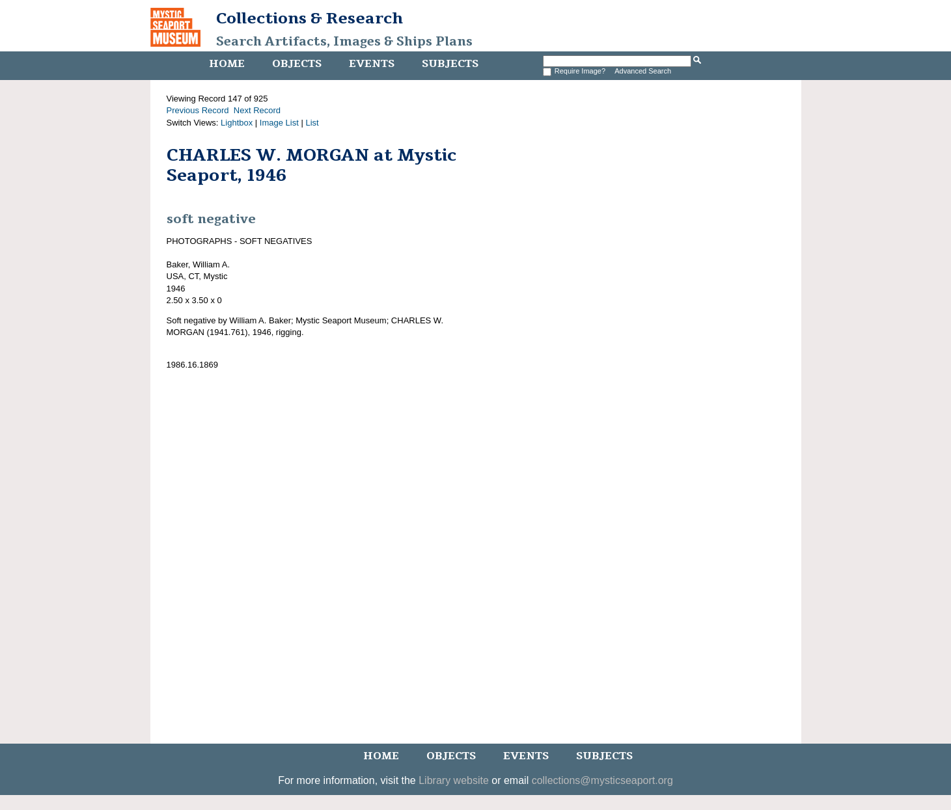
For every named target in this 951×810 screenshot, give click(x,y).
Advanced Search (642, 71)
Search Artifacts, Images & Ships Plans (344, 41)
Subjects (450, 64)
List (311, 123)
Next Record (257, 110)
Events (371, 64)
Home (227, 64)
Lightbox (237, 123)
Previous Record (198, 110)
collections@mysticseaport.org (602, 780)
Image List (279, 123)
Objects (297, 64)
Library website (454, 780)
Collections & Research (309, 18)
